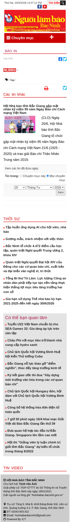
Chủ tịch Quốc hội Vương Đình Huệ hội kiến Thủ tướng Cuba (32, 354)
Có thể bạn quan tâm (26, 317)
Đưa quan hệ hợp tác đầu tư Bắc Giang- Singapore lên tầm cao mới (31, 433)
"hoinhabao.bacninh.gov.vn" (47, 495)
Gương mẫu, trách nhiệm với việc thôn (33, 239)
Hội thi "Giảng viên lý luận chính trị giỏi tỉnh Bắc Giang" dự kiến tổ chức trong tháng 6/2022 (32, 447)
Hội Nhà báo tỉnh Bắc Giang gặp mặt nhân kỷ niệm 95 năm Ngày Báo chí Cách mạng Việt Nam (34, 109)
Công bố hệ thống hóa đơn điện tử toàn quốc (32, 410)
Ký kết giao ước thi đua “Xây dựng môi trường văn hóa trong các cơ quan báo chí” (34, 379)
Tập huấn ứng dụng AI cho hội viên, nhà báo (34, 230)
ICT (24, 518)
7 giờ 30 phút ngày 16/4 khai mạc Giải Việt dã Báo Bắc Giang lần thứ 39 (34, 421)
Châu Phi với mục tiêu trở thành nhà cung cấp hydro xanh (33, 343)
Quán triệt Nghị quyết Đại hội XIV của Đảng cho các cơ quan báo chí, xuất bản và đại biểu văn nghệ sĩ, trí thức (33, 266)
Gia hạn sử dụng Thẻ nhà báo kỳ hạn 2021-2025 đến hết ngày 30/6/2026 (32, 301)
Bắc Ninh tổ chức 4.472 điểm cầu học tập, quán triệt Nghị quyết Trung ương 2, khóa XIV (33, 250)
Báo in (11, 51)
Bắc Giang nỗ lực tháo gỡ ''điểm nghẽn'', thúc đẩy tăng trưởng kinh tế (33, 366)
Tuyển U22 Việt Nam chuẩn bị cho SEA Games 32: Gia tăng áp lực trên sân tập (32, 328)
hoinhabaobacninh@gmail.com (33, 515)
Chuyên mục (30, 37)
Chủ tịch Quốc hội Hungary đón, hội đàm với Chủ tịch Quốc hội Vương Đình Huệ (34, 396)
